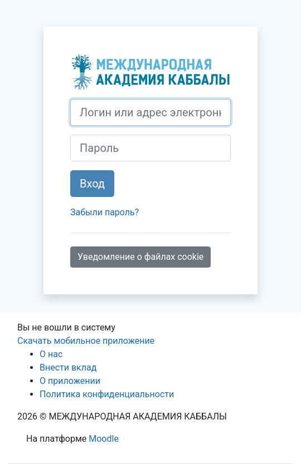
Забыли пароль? (104, 212)
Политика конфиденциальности (107, 394)
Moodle (104, 438)
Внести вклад (68, 367)
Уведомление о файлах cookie (140, 256)
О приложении (70, 381)
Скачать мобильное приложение (85, 340)
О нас (51, 354)
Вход (92, 183)
